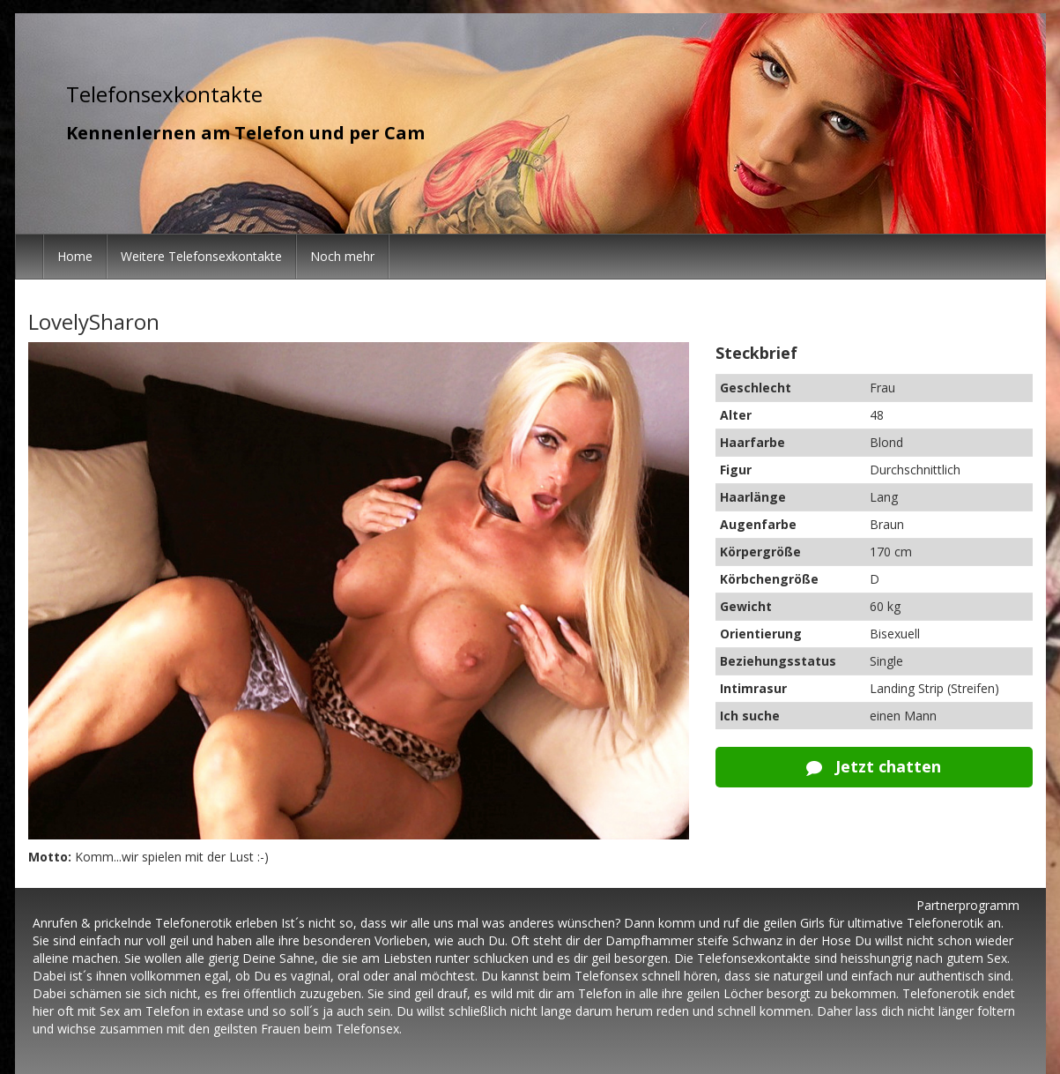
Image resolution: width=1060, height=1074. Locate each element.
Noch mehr (342, 256)
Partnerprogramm (967, 905)
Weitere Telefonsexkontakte (201, 256)
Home (75, 256)
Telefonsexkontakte (164, 93)
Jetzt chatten (873, 766)
